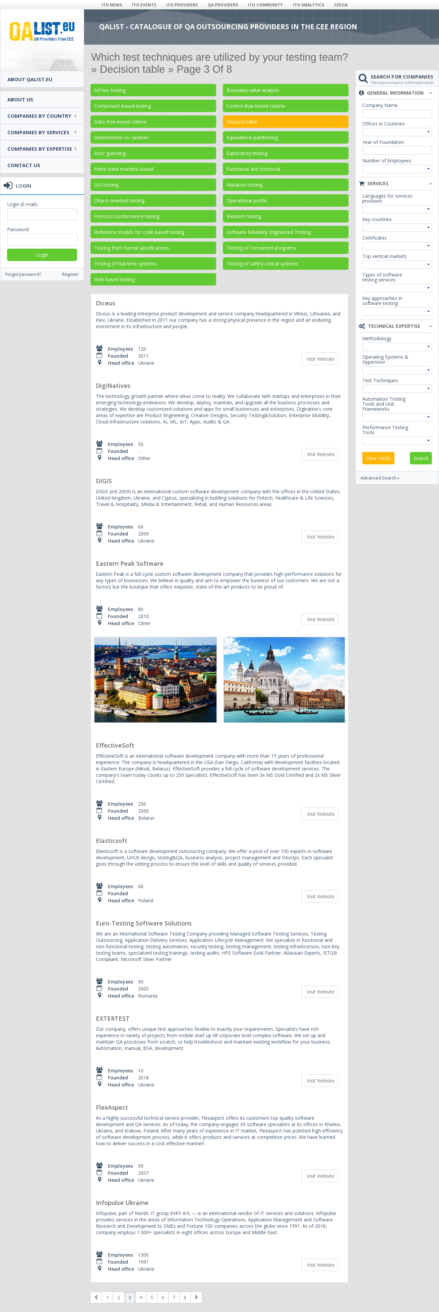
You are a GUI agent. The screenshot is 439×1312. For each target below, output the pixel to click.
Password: (18, 229)
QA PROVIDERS (223, 5)
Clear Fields (378, 458)
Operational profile (247, 200)
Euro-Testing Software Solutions (144, 923)
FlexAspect (112, 1107)
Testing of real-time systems (125, 263)
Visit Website (320, 359)
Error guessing (109, 153)
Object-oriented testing (119, 200)
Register (70, 274)
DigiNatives (113, 386)
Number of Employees (386, 160)
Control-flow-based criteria (256, 106)
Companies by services (38, 132)
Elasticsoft (111, 841)
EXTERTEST (113, 1018)
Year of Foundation (383, 142)
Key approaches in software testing (382, 301)
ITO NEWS (112, 5)
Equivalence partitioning (252, 137)
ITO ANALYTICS (308, 5)
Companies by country (39, 115)
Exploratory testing (247, 153)
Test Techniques (380, 380)
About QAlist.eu (29, 79)
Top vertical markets (384, 256)
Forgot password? (23, 274)
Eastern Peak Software (130, 563)
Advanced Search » (380, 478)
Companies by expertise (39, 148)
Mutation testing (244, 185)
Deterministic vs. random (121, 137)
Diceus (105, 303)
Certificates (374, 237)
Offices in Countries (383, 123)
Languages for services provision (387, 198)
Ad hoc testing (109, 90)
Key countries (377, 219)
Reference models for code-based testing (139, 232)
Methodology (376, 338)
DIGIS (104, 481)
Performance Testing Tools (385, 430)
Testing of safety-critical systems (262, 263)
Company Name (380, 105)
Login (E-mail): (22, 204)
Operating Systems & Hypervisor (385, 359)
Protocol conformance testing (127, 216)
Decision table (242, 121)
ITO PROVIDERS (182, 5)
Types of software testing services (382, 277)
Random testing (244, 216)
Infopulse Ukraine (122, 1203)
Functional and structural (253, 169)
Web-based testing (114, 279)
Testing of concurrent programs (261, 248)
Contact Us (23, 165)
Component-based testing (122, 106)
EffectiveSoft (115, 745)
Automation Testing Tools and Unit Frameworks (383, 403)
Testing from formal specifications (131, 248)
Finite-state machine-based (123, 169)
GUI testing (106, 185)
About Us (20, 99)
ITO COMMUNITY (265, 5)
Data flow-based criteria (120, 121)
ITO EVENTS (144, 5)
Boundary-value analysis (253, 90)
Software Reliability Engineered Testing (269, 232)
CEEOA (341, 5)
